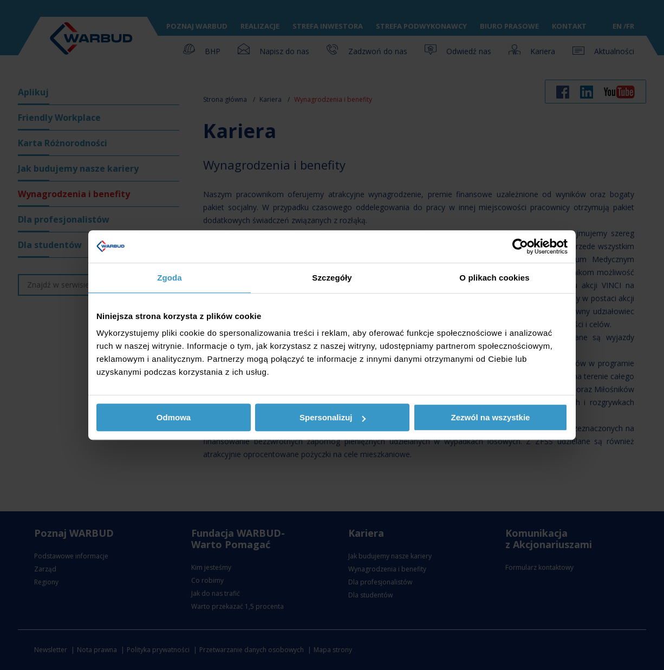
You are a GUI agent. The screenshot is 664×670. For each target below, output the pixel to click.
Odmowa (174, 417)
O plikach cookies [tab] (494, 277)
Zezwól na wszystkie (490, 417)
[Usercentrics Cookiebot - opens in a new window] (520, 246)
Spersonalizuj (333, 417)
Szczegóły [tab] (331, 277)
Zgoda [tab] (169, 277)
